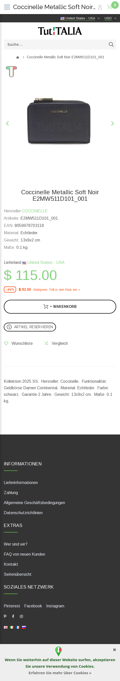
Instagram (55, 606)
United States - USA (43, 262)
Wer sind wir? (15, 544)
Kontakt (11, 564)
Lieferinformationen (21, 482)
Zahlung (11, 493)
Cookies (86, 666)
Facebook (33, 606)
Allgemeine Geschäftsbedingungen (34, 503)
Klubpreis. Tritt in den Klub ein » (57, 289)
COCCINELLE (35, 211)
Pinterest (12, 606)
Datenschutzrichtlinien (23, 513)
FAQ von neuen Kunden (24, 554)
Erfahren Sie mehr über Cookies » (60, 672)
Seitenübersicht (18, 574)
